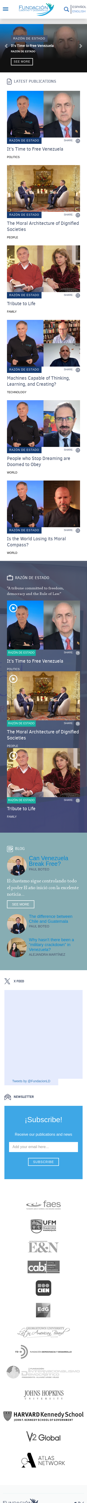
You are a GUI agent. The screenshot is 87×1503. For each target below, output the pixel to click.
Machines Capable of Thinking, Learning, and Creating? (38, 381)
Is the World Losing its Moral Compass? (36, 542)
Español (78, 7)
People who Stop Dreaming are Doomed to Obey (38, 462)
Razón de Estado (23, 51)
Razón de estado (29, 38)
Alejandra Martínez (47, 954)
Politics (13, 157)
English (78, 11)
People (12, 237)
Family (12, 311)
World (12, 472)
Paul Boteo (39, 869)
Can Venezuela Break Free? (48, 861)
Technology (16, 392)
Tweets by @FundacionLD (31, 1081)
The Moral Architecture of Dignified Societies (43, 226)
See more (22, 61)
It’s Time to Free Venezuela (32, 46)
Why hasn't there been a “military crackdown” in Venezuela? (51, 944)
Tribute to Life (21, 304)
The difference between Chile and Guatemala (51, 919)
